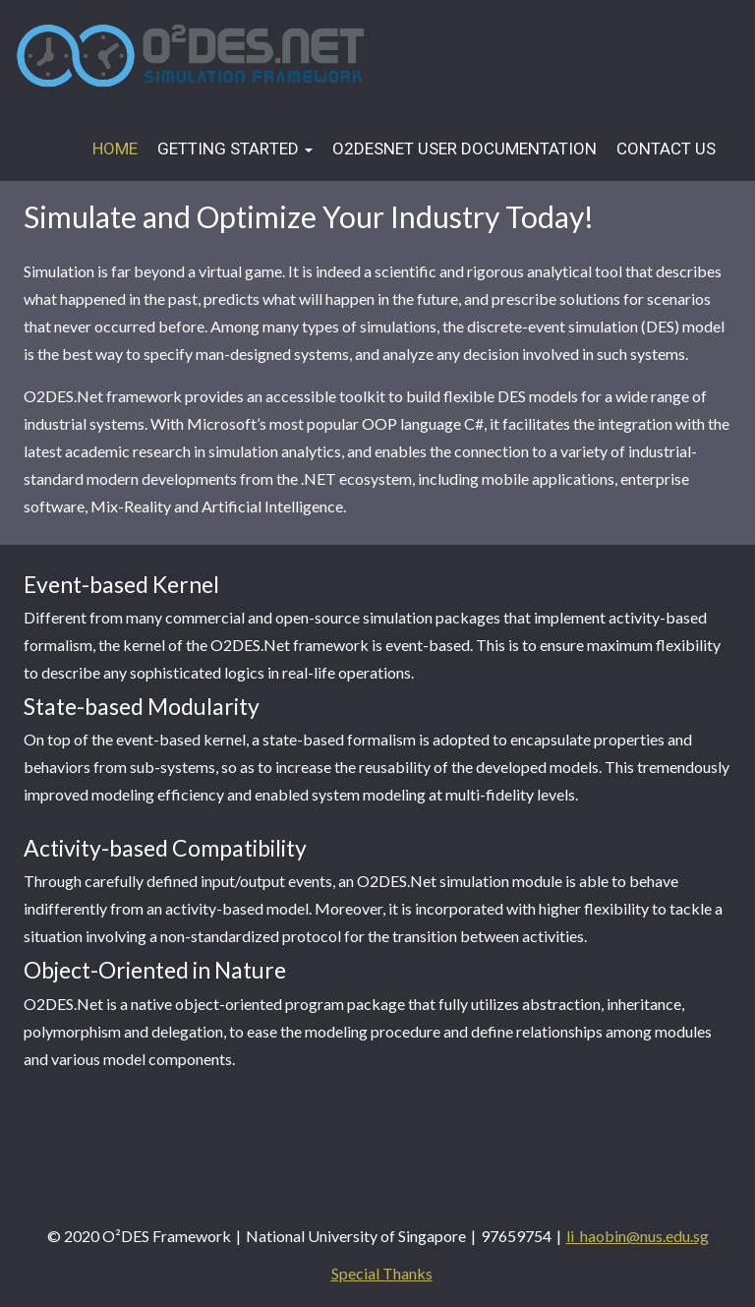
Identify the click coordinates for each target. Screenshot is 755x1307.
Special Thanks (382, 1273)
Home (115, 149)
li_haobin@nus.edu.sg (637, 1235)
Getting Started (235, 149)
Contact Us (666, 149)
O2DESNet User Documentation (464, 149)
